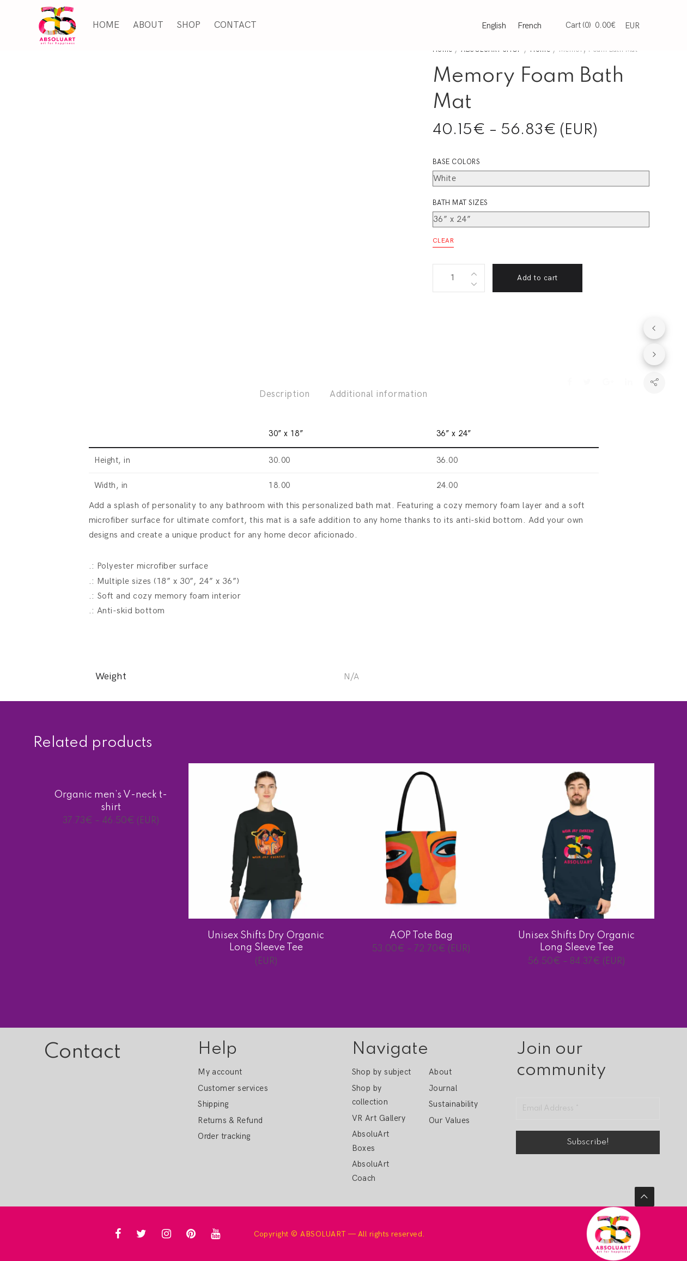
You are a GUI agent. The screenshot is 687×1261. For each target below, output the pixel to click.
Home (106, 25)
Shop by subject (381, 1072)
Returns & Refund (230, 1120)
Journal (443, 1088)
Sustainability (453, 1104)
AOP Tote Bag (421, 935)
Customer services (233, 1088)
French (530, 26)
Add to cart (537, 277)
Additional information (379, 394)
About (147, 25)
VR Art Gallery (379, 1118)
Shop (188, 25)
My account (220, 1072)
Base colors (456, 162)
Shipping (213, 1104)
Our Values (449, 1120)
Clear (443, 241)
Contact (235, 25)
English (494, 26)
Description (284, 394)
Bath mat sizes (460, 202)
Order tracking (224, 1136)
